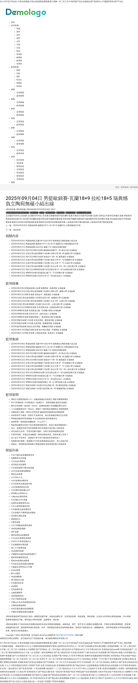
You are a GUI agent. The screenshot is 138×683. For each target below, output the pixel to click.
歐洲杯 (19, 60)
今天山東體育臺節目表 (20, 506)
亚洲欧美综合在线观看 (108, 665)
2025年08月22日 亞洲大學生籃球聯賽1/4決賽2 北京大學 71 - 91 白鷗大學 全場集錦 (46, 263)
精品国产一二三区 (53, 668)
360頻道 (19, 163)
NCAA (18, 80)
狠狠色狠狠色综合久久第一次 (20, 652)
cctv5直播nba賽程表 (19, 480)
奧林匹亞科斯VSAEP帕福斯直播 (25, 222)
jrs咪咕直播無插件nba (20, 503)
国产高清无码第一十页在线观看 (32, 668)
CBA (18, 73)
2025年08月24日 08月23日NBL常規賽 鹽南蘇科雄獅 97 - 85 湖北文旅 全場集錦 (44, 250)
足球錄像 (20, 102)
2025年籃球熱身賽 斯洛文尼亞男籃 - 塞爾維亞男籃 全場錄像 (36, 326)
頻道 (13, 157)
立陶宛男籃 (50, 213)
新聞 (13, 89)
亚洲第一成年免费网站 (43, 652)
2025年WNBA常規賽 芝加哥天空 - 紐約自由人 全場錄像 (34, 314)
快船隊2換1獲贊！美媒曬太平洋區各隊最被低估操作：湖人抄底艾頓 (39, 441)
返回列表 (17, 230)
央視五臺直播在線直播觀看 (22, 609)
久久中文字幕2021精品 (123, 678)
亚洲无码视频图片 (109, 668)
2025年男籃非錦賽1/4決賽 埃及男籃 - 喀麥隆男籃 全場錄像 (35, 323)
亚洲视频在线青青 (64, 665)
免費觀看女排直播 (18, 458)
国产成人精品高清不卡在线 (65, 652)
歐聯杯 (19, 57)
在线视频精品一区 (24, 678)
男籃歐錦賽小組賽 (84, 213)
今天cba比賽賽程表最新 (21, 538)
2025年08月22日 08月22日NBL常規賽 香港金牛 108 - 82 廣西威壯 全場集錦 (42, 257)
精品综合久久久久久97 (71, 668)
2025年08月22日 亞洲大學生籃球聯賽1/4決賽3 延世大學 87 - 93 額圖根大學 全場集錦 (46, 260)
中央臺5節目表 (17, 583)
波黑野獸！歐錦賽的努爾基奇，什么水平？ (29, 422)
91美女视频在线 (114, 659)
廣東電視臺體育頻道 (19, 557)
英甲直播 (15, 532)
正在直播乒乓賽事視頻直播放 (23, 512)
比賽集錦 (34, 213)
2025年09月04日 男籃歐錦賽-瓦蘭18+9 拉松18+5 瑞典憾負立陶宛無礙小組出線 (44, 241)
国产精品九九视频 (39, 675)
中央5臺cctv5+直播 (19, 500)
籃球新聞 (20, 96)
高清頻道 (20, 173)
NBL (18, 76)
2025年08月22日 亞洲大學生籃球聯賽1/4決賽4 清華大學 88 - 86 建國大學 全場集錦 (46, 253)
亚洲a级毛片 (32, 672)
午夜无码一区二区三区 (29, 659)
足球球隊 (20, 141)
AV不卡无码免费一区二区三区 (89, 662)
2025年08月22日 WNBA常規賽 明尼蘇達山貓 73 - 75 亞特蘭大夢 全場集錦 (42, 273)
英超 (18, 28)
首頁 (13, 22)
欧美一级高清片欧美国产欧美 (63, 672)
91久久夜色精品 (84, 659)
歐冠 (18, 51)
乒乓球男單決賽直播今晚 (21, 484)
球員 (13, 147)
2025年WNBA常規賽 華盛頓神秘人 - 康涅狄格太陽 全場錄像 (36, 317)
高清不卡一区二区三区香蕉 (51, 659)
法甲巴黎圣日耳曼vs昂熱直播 (18, 213)
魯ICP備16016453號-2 (65, 635)
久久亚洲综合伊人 (102, 675)
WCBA (19, 86)
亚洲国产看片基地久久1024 (63, 656)
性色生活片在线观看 (97, 652)
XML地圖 (79, 635)
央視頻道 (20, 179)
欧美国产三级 (83, 652)
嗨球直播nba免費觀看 (20, 535)
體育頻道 (20, 166)
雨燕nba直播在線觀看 (20, 561)
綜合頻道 (20, 160)
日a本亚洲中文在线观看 (121, 675)
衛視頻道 (20, 176)
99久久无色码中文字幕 (91, 668)
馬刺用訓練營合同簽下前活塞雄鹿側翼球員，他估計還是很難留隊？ (39, 425)
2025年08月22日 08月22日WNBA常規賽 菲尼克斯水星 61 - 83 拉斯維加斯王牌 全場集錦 (47, 269)
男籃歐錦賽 (70, 213)
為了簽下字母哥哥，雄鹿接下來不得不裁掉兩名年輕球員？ (35, 438)
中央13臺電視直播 (18, 599)
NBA (18, 70)
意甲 (18, 35)
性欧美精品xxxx (69, 659)
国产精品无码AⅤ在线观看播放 (85, 665)
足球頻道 (20, 169)
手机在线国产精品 (128, 656)
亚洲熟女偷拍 (127, 659)
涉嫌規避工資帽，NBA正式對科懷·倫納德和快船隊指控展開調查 (37, 412)
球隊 (13, 137)
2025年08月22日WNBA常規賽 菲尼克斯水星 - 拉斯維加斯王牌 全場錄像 (41, 307)
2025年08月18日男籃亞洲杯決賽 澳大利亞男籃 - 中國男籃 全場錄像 (39, 330)
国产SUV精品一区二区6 (46, 649)
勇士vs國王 (15, 573)
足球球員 (20, 150)
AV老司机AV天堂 (40, 678)
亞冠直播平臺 (16, 589)
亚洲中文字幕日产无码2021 (101, 678)
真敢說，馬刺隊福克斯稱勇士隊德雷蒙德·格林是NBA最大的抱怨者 (38, 444)
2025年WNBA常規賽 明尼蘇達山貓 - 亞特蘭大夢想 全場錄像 (36, 310)
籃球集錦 (20, 115)
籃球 (42, 213)
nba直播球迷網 (17, 551)
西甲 (18, 32)
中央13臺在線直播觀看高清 (22, 455)
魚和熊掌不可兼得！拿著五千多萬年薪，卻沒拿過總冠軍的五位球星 (39, 415)
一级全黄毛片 (12, 668)
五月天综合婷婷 (69, 662)
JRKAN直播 (37, 620)
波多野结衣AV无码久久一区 (68, 646)
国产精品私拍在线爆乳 (57, 675)
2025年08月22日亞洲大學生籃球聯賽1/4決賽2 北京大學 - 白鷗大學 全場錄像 (43, 301)
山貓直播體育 (16, 593)
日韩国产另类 (34, 665)
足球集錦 (20, 112)
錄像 (13, 99)
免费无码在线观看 (7, 672)
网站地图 (128, 643)
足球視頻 (20, 121)
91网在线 (80, 656)
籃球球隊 (20, 144)
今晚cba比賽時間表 (19, 496)
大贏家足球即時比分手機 (21, 567)
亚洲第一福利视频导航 (127, 668)
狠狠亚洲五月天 (22, 646)
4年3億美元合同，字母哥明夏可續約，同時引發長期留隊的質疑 (37, 431)
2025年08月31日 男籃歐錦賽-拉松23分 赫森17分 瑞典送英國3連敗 (38, 247)
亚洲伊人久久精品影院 (79, 678)
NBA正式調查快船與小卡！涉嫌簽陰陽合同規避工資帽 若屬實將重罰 (39, 399)
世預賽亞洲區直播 (18, 516)
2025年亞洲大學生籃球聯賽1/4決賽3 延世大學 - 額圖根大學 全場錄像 (40, 298)
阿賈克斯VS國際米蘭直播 (51, 219)
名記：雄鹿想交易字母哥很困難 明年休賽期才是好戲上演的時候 (37, 428)
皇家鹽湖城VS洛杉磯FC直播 (60, 216)
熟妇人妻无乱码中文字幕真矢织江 (70, 649)
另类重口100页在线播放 (54, 681)
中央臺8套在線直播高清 (21, 509)
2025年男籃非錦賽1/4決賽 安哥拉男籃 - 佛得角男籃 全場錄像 (36, 320)
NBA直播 (91, 616)
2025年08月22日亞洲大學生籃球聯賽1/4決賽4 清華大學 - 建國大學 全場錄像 (43, 291)
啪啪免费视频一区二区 (9, 659)
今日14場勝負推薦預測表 (21, 525)
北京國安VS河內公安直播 (16, 216)
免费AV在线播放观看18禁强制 (97, 656)
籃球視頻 (20, 124)
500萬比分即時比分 (19, 493)
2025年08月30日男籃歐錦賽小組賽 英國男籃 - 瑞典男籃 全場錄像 (38, 288)
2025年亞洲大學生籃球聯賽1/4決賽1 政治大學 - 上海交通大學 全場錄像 (41, 304)
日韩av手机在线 (104, 672)
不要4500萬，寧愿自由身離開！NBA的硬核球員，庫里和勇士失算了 (39, 434)
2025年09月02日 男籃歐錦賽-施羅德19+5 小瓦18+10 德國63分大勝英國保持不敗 (47, 225)
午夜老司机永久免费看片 (122, 672)
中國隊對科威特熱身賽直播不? (24, 554)
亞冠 (18, 48)
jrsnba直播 (15, 570)
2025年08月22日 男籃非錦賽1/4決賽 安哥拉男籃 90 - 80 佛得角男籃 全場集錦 (43, 385)
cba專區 (14, 586)
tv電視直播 (15, 522)
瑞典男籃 (60, 213)
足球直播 (15, 25)
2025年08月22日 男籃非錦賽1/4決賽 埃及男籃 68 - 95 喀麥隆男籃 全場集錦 (42, 388)
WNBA (19, 83)
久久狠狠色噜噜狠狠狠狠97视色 (43, 646)
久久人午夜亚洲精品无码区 (16, 665)
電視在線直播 (16, 474)
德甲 (18, 38)
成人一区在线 (37, 681)
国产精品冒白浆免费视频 (58, 678)
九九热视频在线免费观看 (20, 675)
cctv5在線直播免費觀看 (21, 471)
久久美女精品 (45, 656)
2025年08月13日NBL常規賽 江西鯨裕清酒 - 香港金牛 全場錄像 (37, 333)
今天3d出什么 (17, 477)
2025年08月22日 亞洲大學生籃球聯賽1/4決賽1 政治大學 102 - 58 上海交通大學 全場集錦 (48, 266)
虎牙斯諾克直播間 (18, 464)
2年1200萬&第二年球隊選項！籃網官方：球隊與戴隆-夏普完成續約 (39, 402)
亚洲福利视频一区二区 (116, 646)
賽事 (13, 128)
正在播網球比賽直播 (19, 544)
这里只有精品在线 (48, 665)
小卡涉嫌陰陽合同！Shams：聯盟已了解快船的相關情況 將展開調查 (39, 409)
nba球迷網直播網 (18, 528)
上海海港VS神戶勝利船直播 (77, 222)
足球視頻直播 (70, 616)
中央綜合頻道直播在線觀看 (22, 564)
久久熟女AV (21, 672)
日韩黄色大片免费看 (26, 649)
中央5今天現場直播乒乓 (21, 541)
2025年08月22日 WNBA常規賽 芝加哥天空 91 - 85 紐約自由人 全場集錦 (41, 276)
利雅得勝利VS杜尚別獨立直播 (96, 219)
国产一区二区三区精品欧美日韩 (81, 675)
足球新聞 (20, 92)
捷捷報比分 (15, 519)
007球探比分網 (17, 580)
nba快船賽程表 (17, 596)
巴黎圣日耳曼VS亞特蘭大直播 (85, 216)
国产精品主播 (44, 672)
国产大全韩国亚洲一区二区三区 (25, 656)
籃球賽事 (20, 134)
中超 (18, 44)
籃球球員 (20, 153)
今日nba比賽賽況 (18, 461)
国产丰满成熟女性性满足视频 (93, 646)
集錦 (13, 108)
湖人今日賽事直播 (18, 548)
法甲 (18, 41)
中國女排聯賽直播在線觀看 (22, 612)
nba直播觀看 (16, 577)
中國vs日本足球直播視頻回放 (23, 602)
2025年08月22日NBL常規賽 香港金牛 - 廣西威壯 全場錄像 (35, 294)
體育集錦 (125, 187)
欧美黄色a (115, 656)
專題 (13, 182)
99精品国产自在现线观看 (86, 672)
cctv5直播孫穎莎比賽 (20, 487)
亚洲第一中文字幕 (99, 659)
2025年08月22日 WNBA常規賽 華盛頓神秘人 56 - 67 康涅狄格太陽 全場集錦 (43, 382)
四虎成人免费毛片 (110, 662)
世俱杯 (19, 54)
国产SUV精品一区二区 (52, 662)
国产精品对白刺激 (115, 652)
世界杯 (19, 64)
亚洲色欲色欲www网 (110, 649)
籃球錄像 (20, 105)
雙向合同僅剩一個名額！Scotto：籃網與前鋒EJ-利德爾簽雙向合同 (38, 406)
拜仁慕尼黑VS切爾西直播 (29, 219)
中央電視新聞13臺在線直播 (22, 468)
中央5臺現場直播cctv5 (20, 490)
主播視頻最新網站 (18, 605)
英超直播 (81, 616)
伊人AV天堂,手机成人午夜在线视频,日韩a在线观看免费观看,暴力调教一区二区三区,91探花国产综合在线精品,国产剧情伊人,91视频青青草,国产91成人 (62, 1)
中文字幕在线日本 (93, 649)
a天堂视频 (127, 652)
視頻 (13, 118)
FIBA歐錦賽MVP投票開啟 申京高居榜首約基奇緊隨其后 (34, 418)
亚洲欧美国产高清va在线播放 (30, 662)
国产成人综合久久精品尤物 (19, 681)
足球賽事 (20, 131)
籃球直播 (15, 67)
